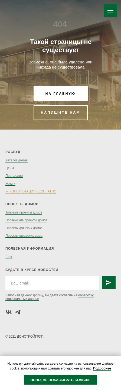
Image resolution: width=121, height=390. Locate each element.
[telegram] (17, 312)
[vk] (8, 312)
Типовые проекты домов (23, 212)
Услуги (10, 183)
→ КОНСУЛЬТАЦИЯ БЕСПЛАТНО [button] (30, 191)
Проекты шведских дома (23, 236)
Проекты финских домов (23, 228)
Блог (8, 257)
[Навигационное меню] (110, 10)
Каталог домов (16, 160)
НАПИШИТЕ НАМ (60, 112)
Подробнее (102, 368)
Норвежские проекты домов (26, 220)
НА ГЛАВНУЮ (60, 94)
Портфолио (14, 176)
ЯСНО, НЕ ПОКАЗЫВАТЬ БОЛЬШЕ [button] (60, 380)
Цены (9, 168)
